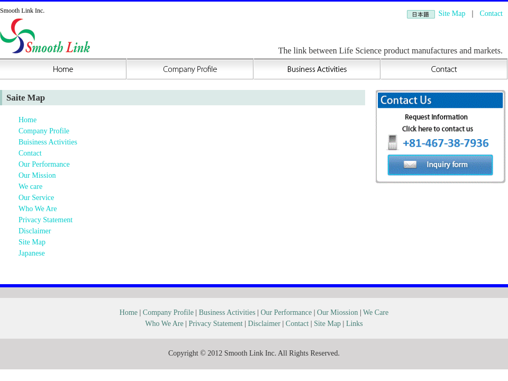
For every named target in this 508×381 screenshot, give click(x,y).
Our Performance (44, 164)
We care (30, 186)
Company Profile (190, 68)
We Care (375, 312)
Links (354, 324)
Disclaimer (35, 231)
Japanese (32, 253)
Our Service (36, 198)
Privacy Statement (45, 220)
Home (63, 68)
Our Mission (37, 175)
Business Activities (227, 312)
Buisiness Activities (317, 68)
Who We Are (38, 209)
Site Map (452, 13)
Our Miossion (337, 312)
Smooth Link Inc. (22, 10)
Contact (491, 13)
